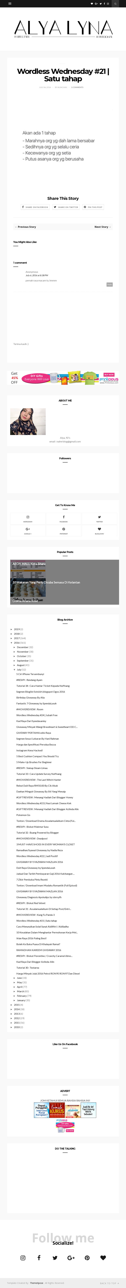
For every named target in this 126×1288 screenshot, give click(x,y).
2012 (17, 1018)
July (19, 669)
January (21, 1000)
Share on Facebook (37, 207)
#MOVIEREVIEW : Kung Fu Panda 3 (35, 914)
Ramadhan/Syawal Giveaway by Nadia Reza (39, 850)
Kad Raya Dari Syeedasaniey (31, 720)
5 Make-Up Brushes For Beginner (34, 762)
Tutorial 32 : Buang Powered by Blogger (37, 832)
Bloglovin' (99, 531)
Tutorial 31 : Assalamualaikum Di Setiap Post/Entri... (43, 908)
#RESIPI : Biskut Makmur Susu (32, 826)
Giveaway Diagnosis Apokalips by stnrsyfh (38, 897)
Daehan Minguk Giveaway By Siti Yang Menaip (41, 791)
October (21, 656)
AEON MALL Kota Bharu (29, 564)
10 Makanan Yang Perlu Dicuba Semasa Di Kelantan (46, 582)
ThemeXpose (36, 1283)
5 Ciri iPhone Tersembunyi (30, 674)
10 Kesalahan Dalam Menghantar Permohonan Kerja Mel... (47, 932)
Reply (109, 284)
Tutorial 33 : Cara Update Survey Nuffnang (38, 773)
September (23, 660)
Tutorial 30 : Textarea (27, 967)
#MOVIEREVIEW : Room (29, 709)
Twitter (99, 519)
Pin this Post (95, 207)
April (19, 986)
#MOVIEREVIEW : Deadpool (31, 838)
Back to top (109, 1283)
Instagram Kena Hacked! (29, 750)
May (19, 982)
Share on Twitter (68, 207)
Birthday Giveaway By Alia (30, 697)
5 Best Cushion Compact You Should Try (37, 756)
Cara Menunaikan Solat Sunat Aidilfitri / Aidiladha (42, 926)
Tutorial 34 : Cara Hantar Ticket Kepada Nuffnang (43, 685)
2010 (17, 1027)
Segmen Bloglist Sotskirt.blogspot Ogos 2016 (40, 691)
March (20, 991)
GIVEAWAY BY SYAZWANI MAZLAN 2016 (39, 861)
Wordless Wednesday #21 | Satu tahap (36, 920)
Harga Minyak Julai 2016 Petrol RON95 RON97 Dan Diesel (48, 973)
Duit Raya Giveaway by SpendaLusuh (35, 867)
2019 (17, 629)
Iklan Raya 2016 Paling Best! (31, 938)
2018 (17, 633)
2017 (17, 638)
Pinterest (64, 531)
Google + (28, 531)
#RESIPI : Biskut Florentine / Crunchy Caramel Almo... (44, 955)
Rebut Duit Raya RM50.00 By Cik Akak (37, 785)
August (21, 665)
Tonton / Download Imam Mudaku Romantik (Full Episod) (46, 885)
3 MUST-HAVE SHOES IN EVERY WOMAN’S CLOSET (45, 844)
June (19, 977)
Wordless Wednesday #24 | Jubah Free (36, 715)
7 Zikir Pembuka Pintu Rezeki (32, 879)
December (22, 647)
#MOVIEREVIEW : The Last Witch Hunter (38, 779)
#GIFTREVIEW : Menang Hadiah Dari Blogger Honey (44, 797)
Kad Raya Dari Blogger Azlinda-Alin (35, 961)
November (23, 651)
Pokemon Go (23, 814)
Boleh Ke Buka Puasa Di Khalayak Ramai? (38, 944)
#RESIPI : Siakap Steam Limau (32, 767)
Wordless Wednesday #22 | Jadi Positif (37, 856)
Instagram (27, 519)
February (22, 995)
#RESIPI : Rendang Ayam (29, 679)
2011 (17, 1022)
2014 (17, 1009)
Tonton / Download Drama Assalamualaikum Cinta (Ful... (46, 820)
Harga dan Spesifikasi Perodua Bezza (36, 744)
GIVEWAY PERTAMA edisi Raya (33, 732)
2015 (17, 1004)
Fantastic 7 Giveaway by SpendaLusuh (36, 703)
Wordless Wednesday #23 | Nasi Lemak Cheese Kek (43, 803)
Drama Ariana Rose (25, 601)
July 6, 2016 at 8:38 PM (37, 275)
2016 (17, 642)
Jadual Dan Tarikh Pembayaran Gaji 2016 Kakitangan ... (45, 873)
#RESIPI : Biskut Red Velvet (30, 903)
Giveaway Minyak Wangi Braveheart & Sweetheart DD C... (47, 726)
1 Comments (77, 87)
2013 (17, 1013)
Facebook (64, 519)
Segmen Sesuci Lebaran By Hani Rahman (37, 738)
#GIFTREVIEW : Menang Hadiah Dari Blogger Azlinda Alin (47, 809)
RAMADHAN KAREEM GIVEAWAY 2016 (38, 949)
